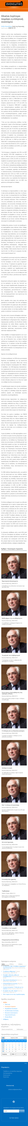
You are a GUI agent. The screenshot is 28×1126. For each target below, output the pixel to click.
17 (3, 1049)
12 (25, 1045)
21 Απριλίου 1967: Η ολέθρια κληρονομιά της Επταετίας (14, 968)
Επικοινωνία (6, 1075)
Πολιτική (7, 1004)
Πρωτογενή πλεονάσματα (10, 581)
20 (6, 1049)
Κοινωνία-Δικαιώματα (11, 1012)
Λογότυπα (6, 1077)
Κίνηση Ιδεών (8, 1017)
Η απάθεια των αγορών (9, 928)
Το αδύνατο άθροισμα (11, 972)
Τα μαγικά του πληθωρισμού (11, 655)
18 (3, 1051)
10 (19, 1045)
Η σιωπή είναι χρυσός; (9, 879)
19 (25, 1047)
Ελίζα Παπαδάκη (6, 26)
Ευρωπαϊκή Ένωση (10, 1015)
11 (22, 1045)
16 (3, 1047)
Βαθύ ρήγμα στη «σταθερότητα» (12, 618)
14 (3, 1043)
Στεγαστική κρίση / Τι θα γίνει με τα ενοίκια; (13, 987)
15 (3, 1045)
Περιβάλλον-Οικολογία (11, 1008)
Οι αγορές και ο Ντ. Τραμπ (12, 991)
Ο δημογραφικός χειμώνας (13, 984)
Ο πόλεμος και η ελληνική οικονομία (13, 731)
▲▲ (25, 1063)
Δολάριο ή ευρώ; (7, 768)
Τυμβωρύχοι (6, 891)
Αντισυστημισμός (7, 842)
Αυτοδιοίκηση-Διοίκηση (11, 1010)
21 (9, 1049)
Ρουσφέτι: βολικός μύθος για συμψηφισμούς (15, 976)
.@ (15, 1089)
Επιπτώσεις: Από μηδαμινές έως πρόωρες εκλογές (12, 693)
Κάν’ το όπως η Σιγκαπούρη (10, 805)
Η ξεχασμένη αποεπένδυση (10, 940)
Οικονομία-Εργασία (10, 1006)
